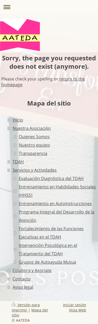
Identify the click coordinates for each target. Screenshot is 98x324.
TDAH (18, 162)
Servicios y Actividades (35, 170)
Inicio (18, 120)
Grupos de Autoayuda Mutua (47, 262)
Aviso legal (23, 287)
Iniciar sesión (74, 304)
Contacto (22, 279)
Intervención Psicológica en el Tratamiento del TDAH (48, 249)
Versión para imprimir (26, 307)
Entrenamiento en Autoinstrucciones (55, 203)
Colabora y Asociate (32, 270)
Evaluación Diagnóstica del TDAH (51, 178)
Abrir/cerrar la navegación (49, 7)
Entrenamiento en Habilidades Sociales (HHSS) (57, 191)
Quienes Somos (34, 137)
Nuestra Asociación (32, 128)
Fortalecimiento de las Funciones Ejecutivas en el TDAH (51, 233)
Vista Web (77, 310)
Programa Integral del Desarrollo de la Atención (56, 216)
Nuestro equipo (34, 145)
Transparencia (33, 153)
